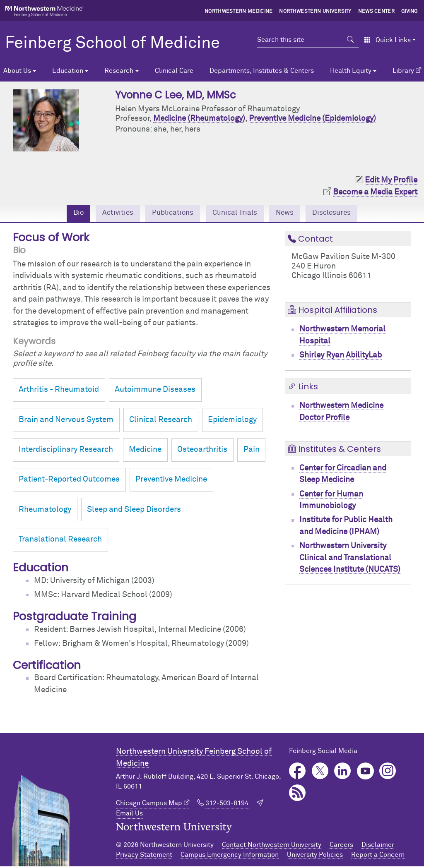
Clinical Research (160, 421)
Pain (251, 451)
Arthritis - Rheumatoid (59, 391)
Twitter (320, 772)
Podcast (297, 794)
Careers (341, 846)
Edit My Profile (391, 180)
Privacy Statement (144, 856)
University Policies (315, 856)
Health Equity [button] (350, 70)
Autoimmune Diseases (155, 391)
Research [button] (118, 70)
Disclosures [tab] (340, 214)
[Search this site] (299, 39)
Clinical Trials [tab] (236, 214)
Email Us (129, 814)
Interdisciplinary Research (66, 451)
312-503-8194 (226, 804)
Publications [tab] (169, 214)
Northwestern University (315, 11)
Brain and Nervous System (66, 421)
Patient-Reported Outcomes (69, 481)
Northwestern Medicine (239, 11)
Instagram (387, 772)
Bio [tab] (68, 214)
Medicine (145, 451)
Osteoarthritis (202, 451)
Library (403, 70)
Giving (409, 11)
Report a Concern (378, 856)
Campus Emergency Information (230, 856)
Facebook (297, 772)
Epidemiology (232, 421)
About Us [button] (17, 70)
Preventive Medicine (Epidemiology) (312, 118)
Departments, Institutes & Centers (262, 70)
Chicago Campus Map (149, 804)
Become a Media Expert (375, 192)
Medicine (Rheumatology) (199, 118)
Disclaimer (377, 846)
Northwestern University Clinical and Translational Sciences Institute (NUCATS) (349, 559)
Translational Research (60, 540)
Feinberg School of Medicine (112, 43)
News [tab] (289, 214)
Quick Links (387, 40)
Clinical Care (174, 70)
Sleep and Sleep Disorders (134, 511)
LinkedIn (342, 772)
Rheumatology (45, 511)
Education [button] (67, 70)
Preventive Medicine (171, 481)
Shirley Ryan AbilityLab (340, 356)
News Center (376, 11)
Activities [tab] (110, 214)
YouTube (365, 772)
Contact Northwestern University (271, 846)
